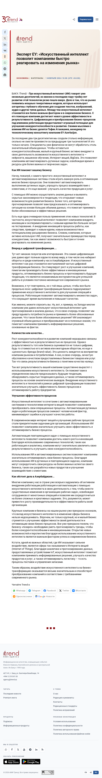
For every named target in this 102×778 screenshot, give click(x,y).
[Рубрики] (97, 19)
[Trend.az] (12, 19)
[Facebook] (11, 749)
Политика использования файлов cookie (71, 734)
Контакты (57, 702)
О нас (55, 694)
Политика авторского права (66, 730)
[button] (4, 32)
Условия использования (64, 721)
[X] (18, 749)
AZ (91, 772)
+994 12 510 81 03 (10, 676)
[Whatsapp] (5, 749)
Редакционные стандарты (65, 706)
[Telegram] (30, 749)
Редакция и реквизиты (63, 698)
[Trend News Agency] (11, 654)
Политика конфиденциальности (67, 726)
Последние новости (12, 694)
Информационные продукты (16, 726)
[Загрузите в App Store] (11, 761)
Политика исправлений (64, 710)
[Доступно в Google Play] (31, 761)
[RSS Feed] (42, 749)
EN (86, 772)
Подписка (7, 721)
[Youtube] (24, 749)
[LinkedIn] (36, 749)
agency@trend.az (10, 680)
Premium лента (10, 698)
